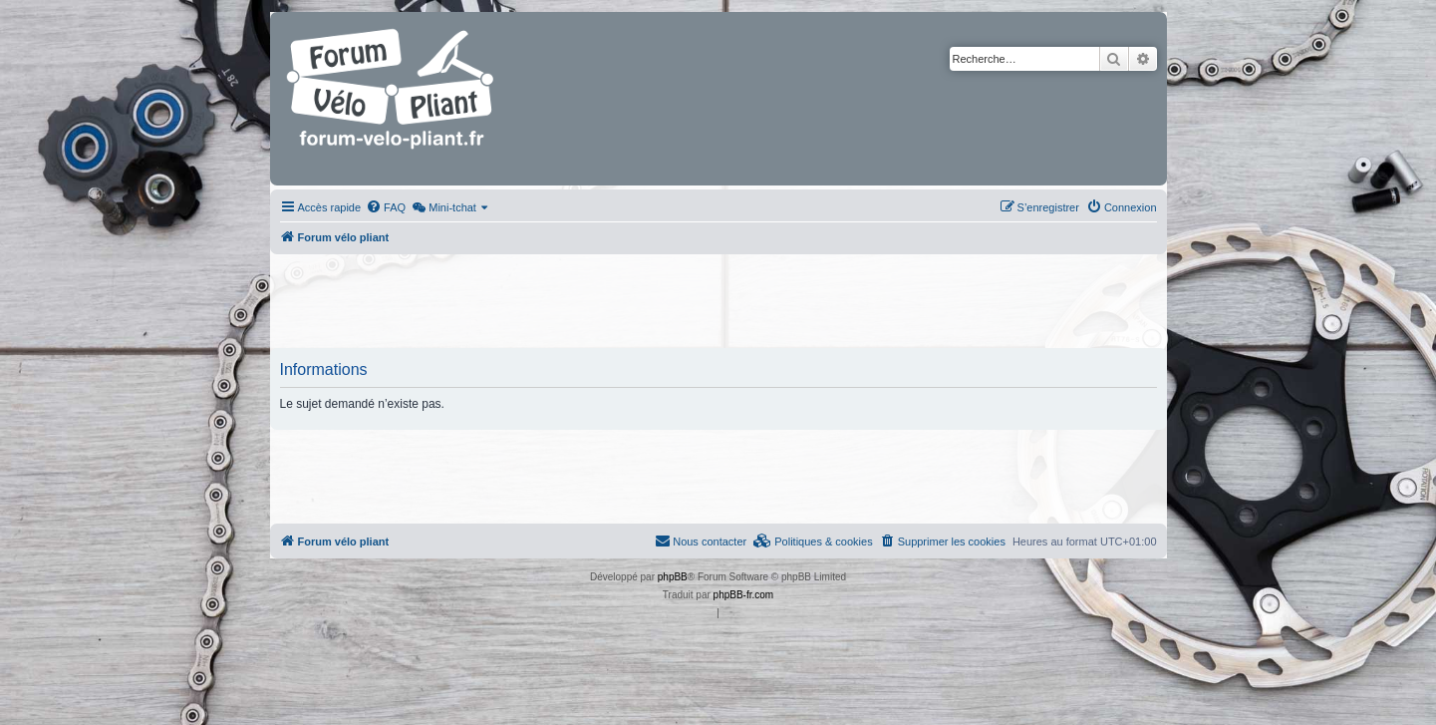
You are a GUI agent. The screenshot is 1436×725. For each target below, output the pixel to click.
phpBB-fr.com (744, 594)
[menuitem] (386, 207)
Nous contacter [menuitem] (700, 540)
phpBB (673, 576)
